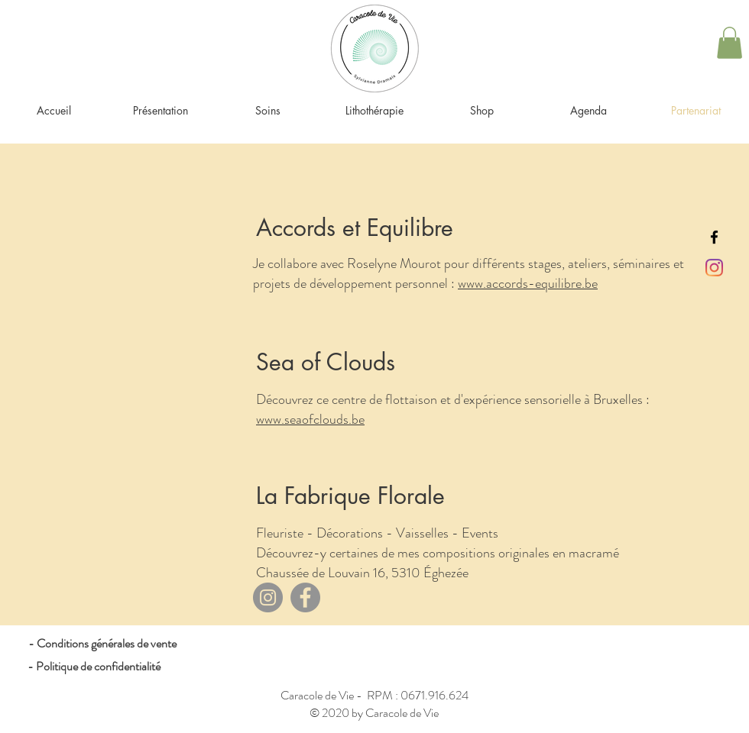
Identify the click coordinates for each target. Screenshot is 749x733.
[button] (729, 43)
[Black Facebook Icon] (714, 237)
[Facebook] (305, 597)
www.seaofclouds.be (310, 419)
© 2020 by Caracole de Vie (374, 713)
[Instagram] (714, 267)
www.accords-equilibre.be (528, 283)
